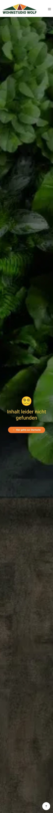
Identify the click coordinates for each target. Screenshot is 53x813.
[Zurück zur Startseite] (19, 9)
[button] (49, 9)
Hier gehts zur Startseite (26, 430)
